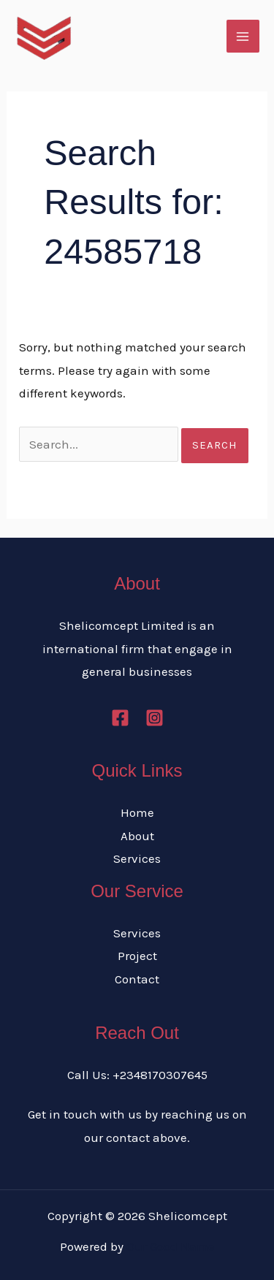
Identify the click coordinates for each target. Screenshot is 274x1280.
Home (137, 812)
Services (137, 858)
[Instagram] (154, 718)
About (137, 835)
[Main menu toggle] (243, 36)
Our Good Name (170, 1246)
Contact (137, 979)
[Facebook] (120, 718)
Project (137, 955)
